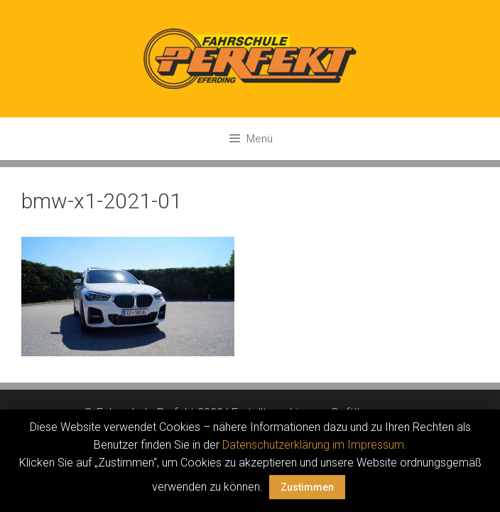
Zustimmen (307, 487)
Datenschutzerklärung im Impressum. (314, 445)
